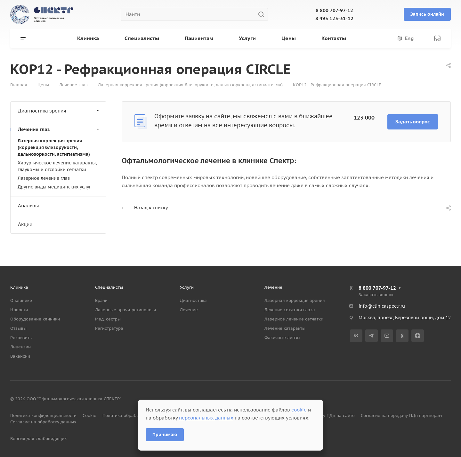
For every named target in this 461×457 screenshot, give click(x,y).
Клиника (19, 287)
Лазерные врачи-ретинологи (125, 309)
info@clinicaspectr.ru (382, 306)
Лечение (189, 309)
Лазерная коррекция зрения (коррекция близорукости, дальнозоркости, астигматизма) (54, 147)
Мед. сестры (108, 319)
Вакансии (20, 356)
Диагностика (193, 300)
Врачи (101, 300)
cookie (299, 410)
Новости (19, 309)
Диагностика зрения (59, 111)
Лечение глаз (59, 129)
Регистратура (109, 328)
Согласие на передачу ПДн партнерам (401, 415)
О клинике (21, 300)
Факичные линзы (282, 337)
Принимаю (164, 434)
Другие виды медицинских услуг (54, 187)
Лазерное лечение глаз (44, 178)
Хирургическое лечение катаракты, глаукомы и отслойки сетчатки (57, 166)
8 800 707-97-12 (334, 10)
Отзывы (18, 328)
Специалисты (109, 287)
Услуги (187, 287)
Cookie (89, 415)
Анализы (28, 206)
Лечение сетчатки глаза (289, 309)
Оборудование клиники (35, 319)
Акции (25, 224)
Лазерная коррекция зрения (294, 300)
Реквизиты (21, 337)
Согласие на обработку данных (43, 422)
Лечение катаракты (284, 328)
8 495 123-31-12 (334, 18)
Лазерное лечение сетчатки (293, 319)
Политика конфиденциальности (43, 415)
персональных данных (206, 418)
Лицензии (20, 347)
